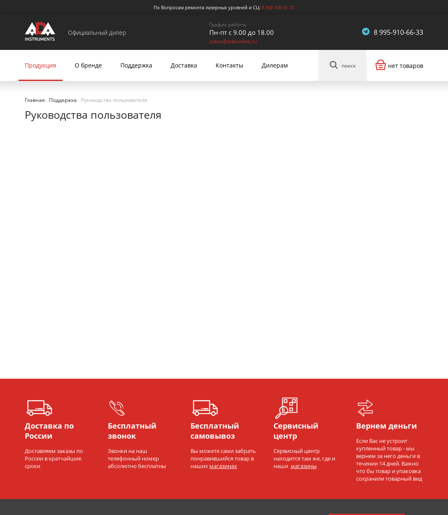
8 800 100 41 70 (278, 7)
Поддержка (136, 65)
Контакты (229, 65)
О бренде (88, 65)
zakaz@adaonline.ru (233, 41)
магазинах (223, 466)
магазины (304, 466)
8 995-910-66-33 (398, 32)
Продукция (40, 65)
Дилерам (275, 65)
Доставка (184, 65)
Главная (35, 100)
